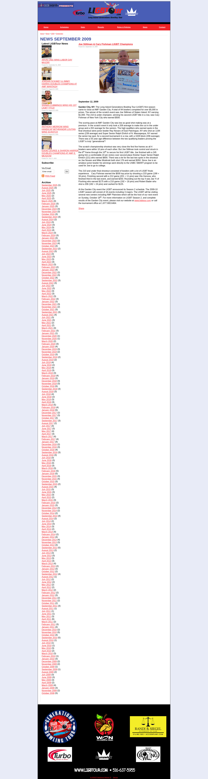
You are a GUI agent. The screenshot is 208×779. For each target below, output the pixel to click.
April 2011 (46, 619)
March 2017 (47, 436)
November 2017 (49, 415)
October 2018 (48, 386)
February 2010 (48, 656)
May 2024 (46, 227)
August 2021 (48, 315)
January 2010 (48, 659)
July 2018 (46, 394)
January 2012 (48, 595)
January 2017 (48, 442)
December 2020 (49, 336)
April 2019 (46, 370)
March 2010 (47, 653)
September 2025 (49, 185)
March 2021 (47, 328)
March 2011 (47, 622)
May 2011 (46, 616)
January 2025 (48, 206)
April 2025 (46, 198)
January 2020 (48, 346)
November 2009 (49, 664)
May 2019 (46, 368)
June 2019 (47, 365)
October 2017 (48, 418)
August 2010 (48, 640)
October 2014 (48, 513)
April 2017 (46, 434)
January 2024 (48, 238)
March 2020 (47, 341)
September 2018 (49, 389)
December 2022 (49, 272)
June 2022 (47, 288)
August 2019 (48, 360)
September (59, 33)
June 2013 (47, 555)
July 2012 (46, 579)
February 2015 (48, 503)
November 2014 (49, 510)
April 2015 (46, 497)
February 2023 (48, 267)
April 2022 (46, 294)
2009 (52, 33)
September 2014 (49, 516)
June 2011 (47, 614)
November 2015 (49, 479)
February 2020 (48, 344)
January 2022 (48, 301)
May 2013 (46, 558)
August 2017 (48, 423)
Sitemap (115, 777)
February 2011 (48, 624)
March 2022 (47, 296)
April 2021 (46, 325)
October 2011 (48, 603)
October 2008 (48, 693)
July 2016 (46, 458)
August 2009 (48, 672)
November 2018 (49, 383)
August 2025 (48, 188)
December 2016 (49, 444)
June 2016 (47, 460)
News (145, 27)
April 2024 (46, 230)
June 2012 (47, 582)
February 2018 (48, 407)
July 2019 (46, 362)
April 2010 (46, 651)
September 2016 (49, 452)
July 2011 (46, 611)
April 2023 (46, 262)
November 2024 (49, 211)
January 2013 (48, 569)
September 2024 (49, 217)
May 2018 (46, 399)
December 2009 (49, 661)
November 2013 (49, 542)
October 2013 (48, 545)
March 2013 (47, 563)
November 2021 (49, 307)
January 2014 (48, 537)
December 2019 (49, 349)
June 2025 (47, 193)
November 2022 (49, 275)
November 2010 (49, 632)
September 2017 (49, 421)
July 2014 (46, 521)
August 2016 (48, 455)
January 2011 (48, 627)
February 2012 (48, 593)
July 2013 (46, 553)
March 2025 (47, 201)
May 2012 (46, 585)
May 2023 (46, 259)
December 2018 (49, 381)
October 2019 (48, 354)
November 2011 (49, 600)
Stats (83, 27)
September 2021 (49, 312)
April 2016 (46, 466)
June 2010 (47, 645)
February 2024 (48, 235)
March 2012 (47, 590)
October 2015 (48, 481)
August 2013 (48, 550)
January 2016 (48, 473)
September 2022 (49, 280)
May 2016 (46, 463)
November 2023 (49, 243)
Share (81, 208)
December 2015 (49, 476)
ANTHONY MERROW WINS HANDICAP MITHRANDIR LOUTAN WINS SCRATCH (58, 129)
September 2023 (49, 249)
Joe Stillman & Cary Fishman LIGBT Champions (106, 44)
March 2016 (47, 468)
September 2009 (49, 669)
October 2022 (48, 278)
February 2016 (48, 471)
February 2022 (48, 299)
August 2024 (48, 219)
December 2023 (49, 241)
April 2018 (46, 402)
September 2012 (49, 574)
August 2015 (48, 487)
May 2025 (46, 196)
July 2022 (46, 286)
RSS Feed (50, 176)
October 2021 (48, 309)
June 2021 (47, 320)
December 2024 (49, 209)
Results (101, 27)
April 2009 (46, 682)
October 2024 (48, 214)
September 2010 (49, 638)
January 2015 (48, 505)
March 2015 (47, 500)
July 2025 (46, 190)
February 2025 (48, 204)
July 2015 (46, 489)
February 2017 (48, 439)
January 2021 (48, 333)
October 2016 (48, 450)
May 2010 (46, 648)
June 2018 (47, 397)
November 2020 (49, 339)
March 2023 (47, 264)
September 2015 (49, 484)
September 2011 (49, 606)
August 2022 (48, 283)
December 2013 (49, 540)
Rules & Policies (124, 27)
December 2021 (49, 304)
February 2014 (48, 534)
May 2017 (46, 431)
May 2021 (46, 323)
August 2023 (48, 251)
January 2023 (48, 270)
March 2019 (47, 373)
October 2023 (48, 246)
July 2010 (46, 643)
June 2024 (47, 225)
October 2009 (48, 667)
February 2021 (48, 331)
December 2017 (49, 413)
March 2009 (47, 685)
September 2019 (49, 357)
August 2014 (48, 518)
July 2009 (46, 675)
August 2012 (48, 577)
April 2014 (46, 529)
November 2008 (49, 690)
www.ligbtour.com (142, 200)
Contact (162, 27)
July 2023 (46, 254)
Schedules (64, 27)
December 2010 (49, 630)
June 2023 (47, 256)
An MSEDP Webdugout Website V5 (100, 777)
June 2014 (47, 524)
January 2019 (48, 378)
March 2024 (47, 233)
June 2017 (47, 428)
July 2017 (46, 426)
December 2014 (49, 508)
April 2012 (46, 587)
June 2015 (47, 492)
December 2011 (49, 598)
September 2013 (49, 548)
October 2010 (48, 635)
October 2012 (48, 571)
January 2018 (48, 410)
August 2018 (48, 391)
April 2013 (46, 561)
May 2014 (46, 526)
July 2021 (46, 317)
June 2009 (47, 677)
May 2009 (46, 680)
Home (46, 27)
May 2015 (46, 495)
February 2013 (48, 566)
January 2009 (48, 688)
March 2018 (47, 405)
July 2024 (46, 222)
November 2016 (49, 447)
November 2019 (49, 352)
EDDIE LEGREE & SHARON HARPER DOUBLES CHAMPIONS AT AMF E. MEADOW (60, 153)
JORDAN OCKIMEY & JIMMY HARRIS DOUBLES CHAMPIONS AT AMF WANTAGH (59, 84)
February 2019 (48, 376)
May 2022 (46, 291)
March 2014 (47, 532)
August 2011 (48, 608)
